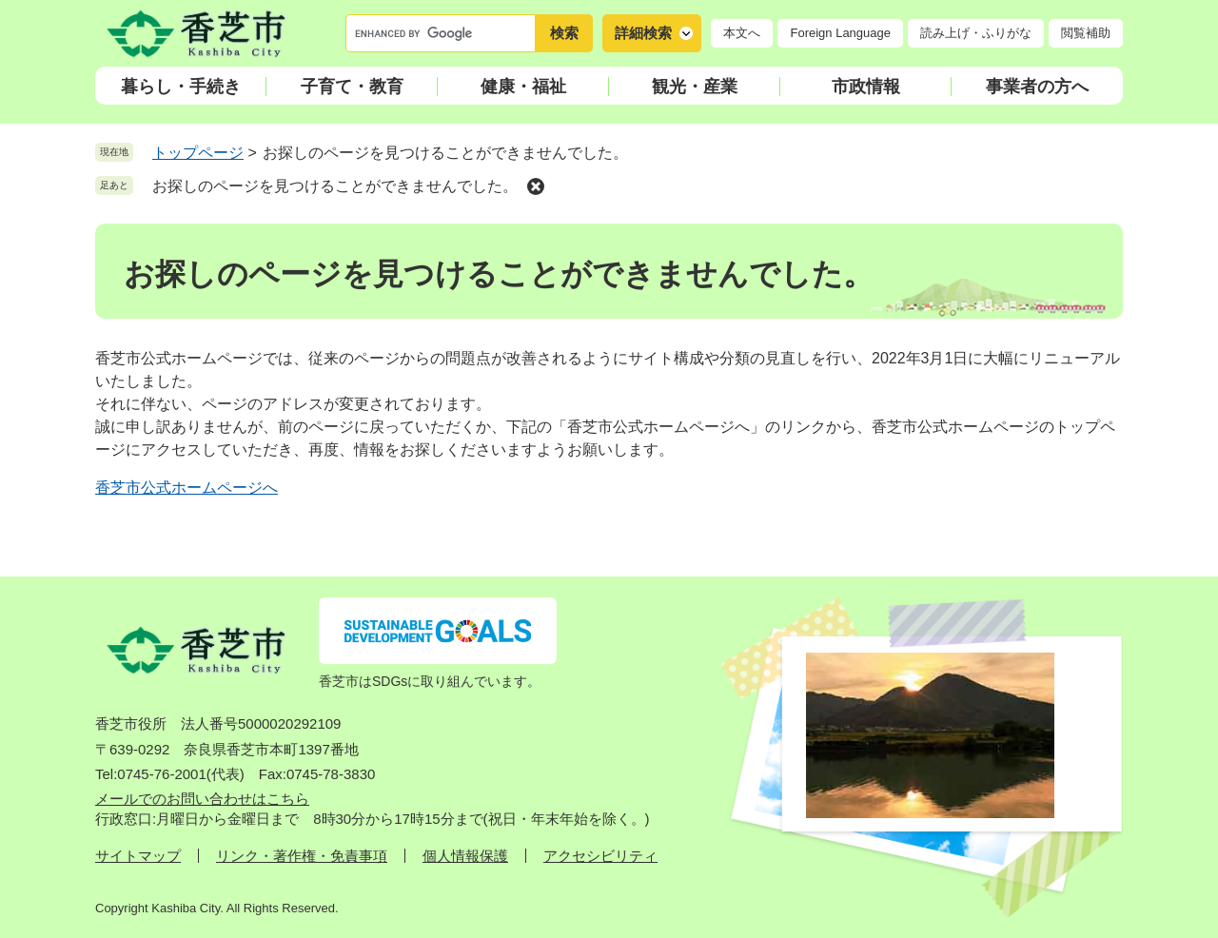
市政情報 (866, 86)
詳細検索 (643, 33)
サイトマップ (138, 856)
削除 (535, 186)
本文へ (741, 33)
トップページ (198, 153)
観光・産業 (694, 86)
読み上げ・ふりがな (975, 33)
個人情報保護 (465, 856)
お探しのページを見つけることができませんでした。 (335, 186)
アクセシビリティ (600, 856)
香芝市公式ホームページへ (186, 487)
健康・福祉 (523, 86)
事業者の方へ (1037, 86)
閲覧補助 (1085, 33)
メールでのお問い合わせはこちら (202, 799)
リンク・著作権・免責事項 (301, 856)
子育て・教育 (352, 86)
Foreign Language (840, 33)
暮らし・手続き (181, 86)
